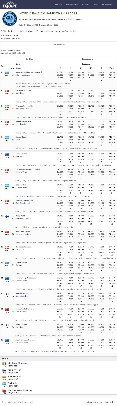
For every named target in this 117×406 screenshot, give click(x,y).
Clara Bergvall (21, 262)
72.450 (112, 175)
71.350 (112, 206)
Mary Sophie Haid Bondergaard (29, 72)
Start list (29, 59)
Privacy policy (109, 402)
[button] (107, 4)
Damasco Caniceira (23, 218)
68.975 (112, 299)
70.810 (112, 221)
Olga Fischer (21, 185)
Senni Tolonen (22, 324)
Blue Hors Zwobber (23, 108)
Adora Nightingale (23, 75)
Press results (87, 59)
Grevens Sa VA (21, 187)
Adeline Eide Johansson (25, 340)
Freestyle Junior (58, 44)
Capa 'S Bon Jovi (22, 311)
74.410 (112, 111)
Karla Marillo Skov (23, 90)
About (89, 402)
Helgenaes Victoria (23, 234)
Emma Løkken (21, 154)
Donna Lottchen (22, 296)
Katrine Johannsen (23, 247)
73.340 (112, 142)
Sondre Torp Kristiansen (26, 278)
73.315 (112, 159)
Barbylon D (20, 93)
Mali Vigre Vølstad (23, 231)
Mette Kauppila (22, 293)
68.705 (112, 314)
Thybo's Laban (21, 280)
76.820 (112, 77)
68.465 (112, 330)
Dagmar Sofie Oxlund (24, 200)
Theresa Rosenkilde (24, 106)
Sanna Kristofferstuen (25, 309)
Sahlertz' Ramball (22, 342)
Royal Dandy (20, 327)
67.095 (112, 345)
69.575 (112, 268)
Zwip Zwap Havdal (23, 203)
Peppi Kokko (21, 216)
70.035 (112, 252)
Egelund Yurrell (22, 172)
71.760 (112, 190)
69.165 (112, 283)
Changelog (97, 402)
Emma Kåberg (21, 137)
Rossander (20, 249)
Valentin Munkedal (23, 121)
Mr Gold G (20, 156)
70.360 (112, 237)
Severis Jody (21, 124)
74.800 (112, 96)
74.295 (112, 127)
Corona (19, 265)
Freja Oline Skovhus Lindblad (28, 169)
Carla (18, 139)
